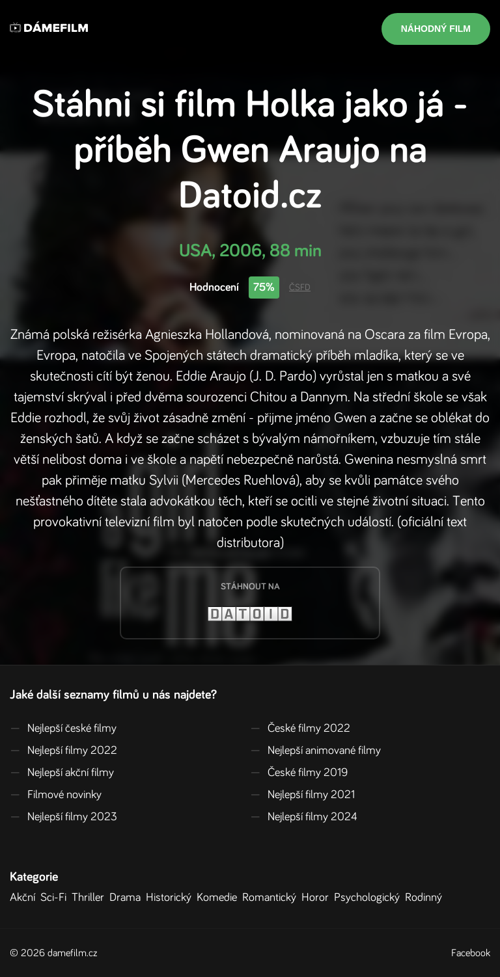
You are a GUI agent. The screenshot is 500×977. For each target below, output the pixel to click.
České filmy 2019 (299, 773)
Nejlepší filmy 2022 (63, 751)
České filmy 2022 (300, 728)
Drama (127, 897)
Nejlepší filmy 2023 (63, 817)
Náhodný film (436, 28)
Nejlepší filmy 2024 (303, 817)
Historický (171, 897)
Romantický (271, 897)
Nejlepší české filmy (63, 728)
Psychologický (369, 897)
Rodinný (426, 897)
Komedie (219, 897)
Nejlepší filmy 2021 (302, 795)
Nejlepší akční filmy (62, 773)
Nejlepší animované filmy (315, 751)
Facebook (470, 953)
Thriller (90, 897)
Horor (317, 897)
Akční (25, 897)
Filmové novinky (56, 795)
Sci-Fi (56, 897)
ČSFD (300, 287)
